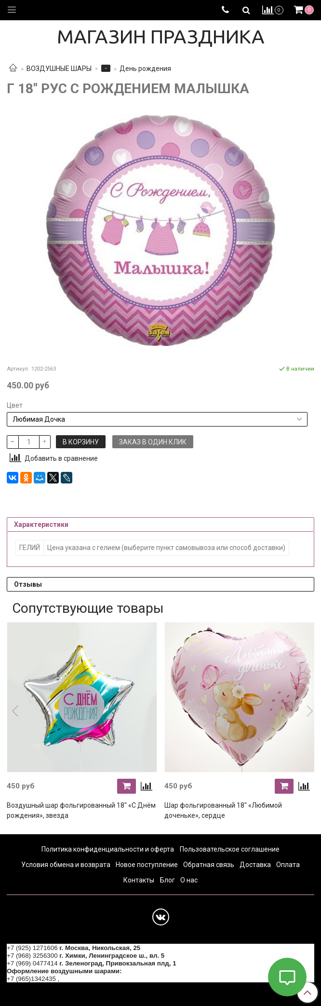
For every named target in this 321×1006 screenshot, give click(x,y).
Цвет (15, 405)
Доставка (255, 864)
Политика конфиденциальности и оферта (107, 849)
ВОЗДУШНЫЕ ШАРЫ (59, 68)
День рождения (145, 68)
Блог (167, 880)
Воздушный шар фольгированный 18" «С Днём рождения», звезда (81, 810)
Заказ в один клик (153, 442)
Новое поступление (147, 864)
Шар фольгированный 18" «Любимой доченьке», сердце (223, 810)
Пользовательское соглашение (230, 849)
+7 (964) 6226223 (86, 978)
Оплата (288, 864)
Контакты (138, 880)
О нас (189, 880)
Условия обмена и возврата (65, 864)
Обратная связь (208, 864)
